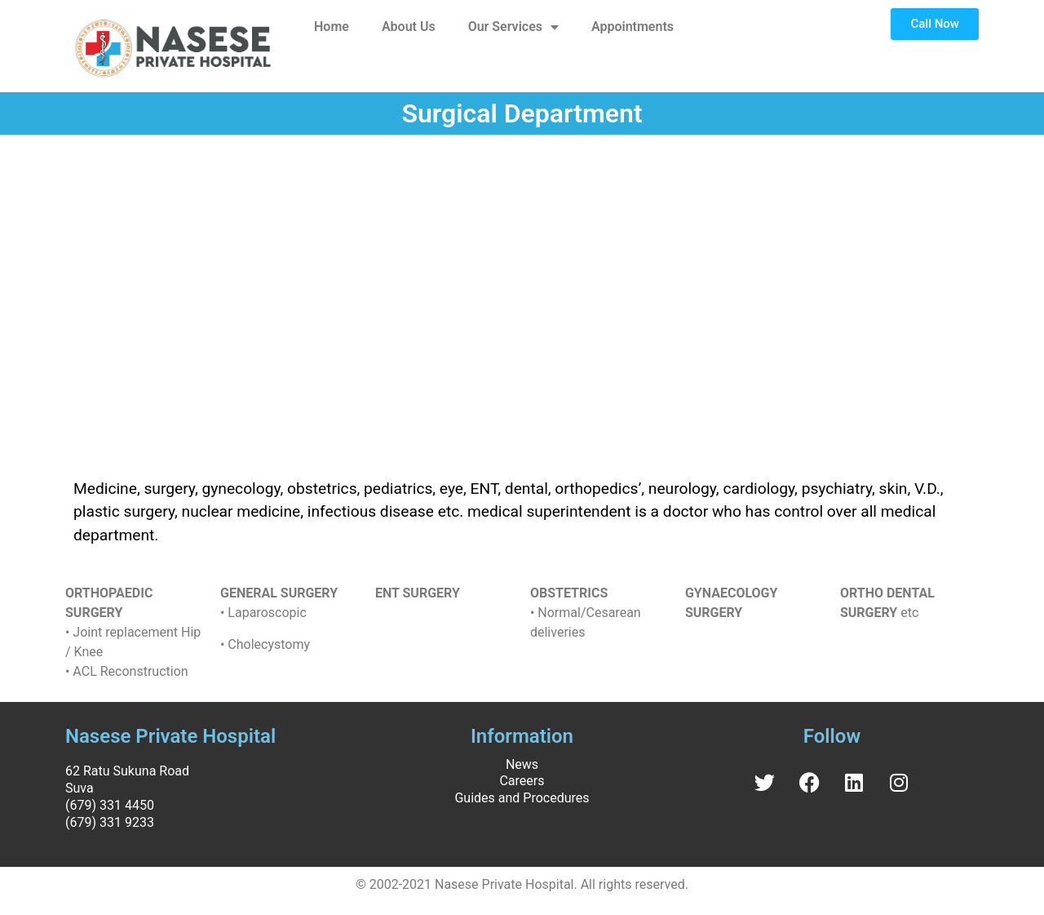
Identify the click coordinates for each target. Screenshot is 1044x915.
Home (331, 26)
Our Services (513, 27)
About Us (409, 26)
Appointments (632, 26)
